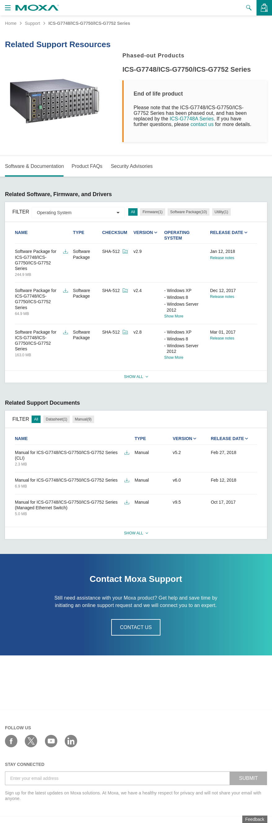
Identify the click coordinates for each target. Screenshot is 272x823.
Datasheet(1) (56, 419)
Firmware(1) (153, 212)
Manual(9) (83, 419)
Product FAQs (87, 166)
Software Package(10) (188, 212)
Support (32, 23)
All (133, 212)
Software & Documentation (34, 166)
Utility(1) (221, 212)
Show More (173, 316)
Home (10, 23)
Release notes (222, 258)
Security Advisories (132, 166)
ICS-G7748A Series (192, 118)
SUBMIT (248, 778)
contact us (202, 124)
